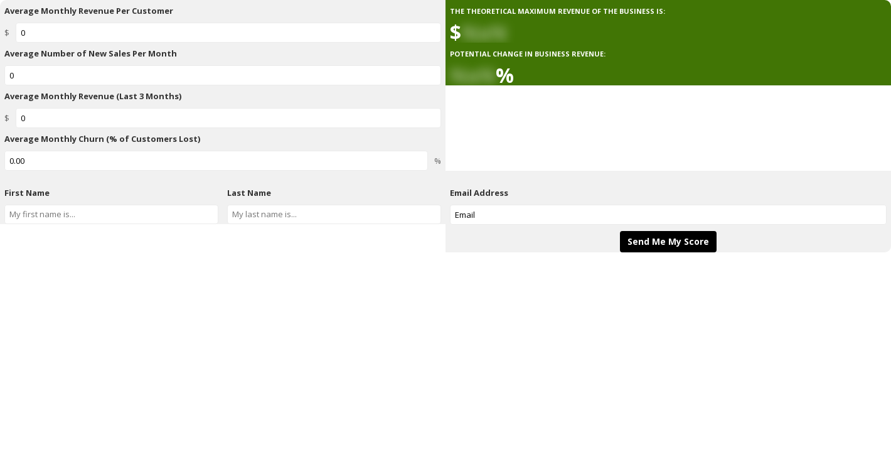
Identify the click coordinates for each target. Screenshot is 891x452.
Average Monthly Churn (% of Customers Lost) (102, 138)
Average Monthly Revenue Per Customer (88, 10)
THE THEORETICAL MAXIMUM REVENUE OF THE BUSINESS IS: (557, 11)
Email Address (479, 192)
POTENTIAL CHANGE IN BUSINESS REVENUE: (528, 53)
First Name (27, 192)
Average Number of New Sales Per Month (90, 53)
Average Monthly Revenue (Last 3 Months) (92, 96)
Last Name (249, 192)
